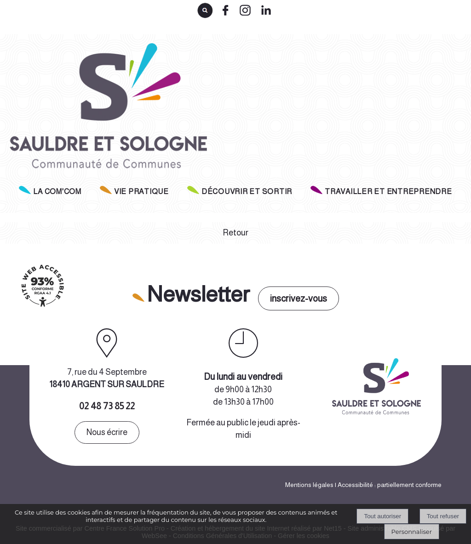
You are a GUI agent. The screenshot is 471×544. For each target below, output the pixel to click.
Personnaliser (411, 531)
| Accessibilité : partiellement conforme (387, 484)
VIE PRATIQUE (141, 191)
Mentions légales (309, 484)
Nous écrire (106, 432)
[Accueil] (106, 110)
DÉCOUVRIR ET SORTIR (246, 191)
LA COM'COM (57, 191)
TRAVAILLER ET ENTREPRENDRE (388, 191)
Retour (235, 232)
